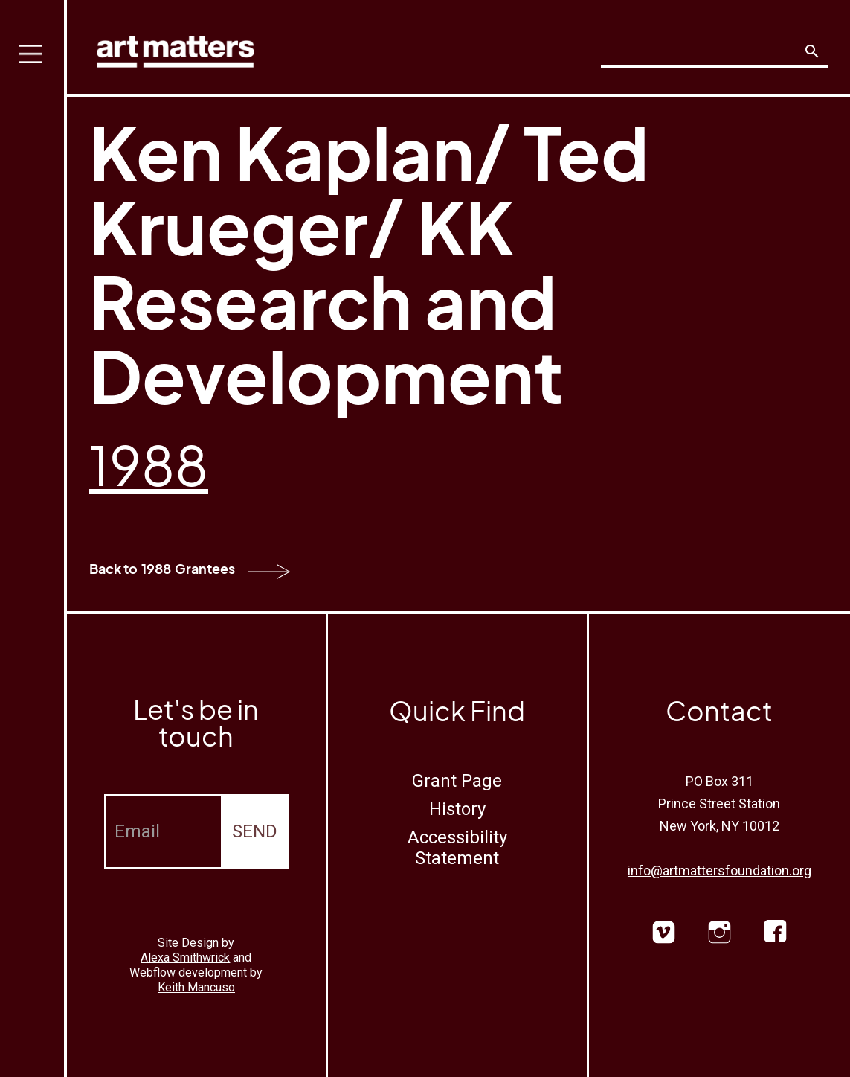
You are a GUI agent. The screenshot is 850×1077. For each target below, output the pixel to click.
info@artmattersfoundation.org (719, 870)
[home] (175, 48)
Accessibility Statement (457, 848)
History (457, 809)
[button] (33, 538)
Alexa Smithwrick (185, 957)
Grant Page (457, 780)
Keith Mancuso (196, 987)
